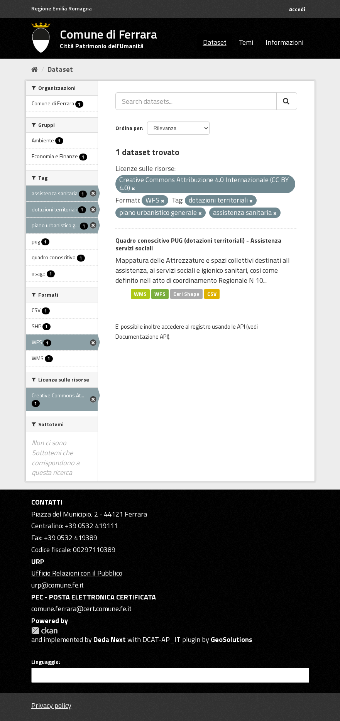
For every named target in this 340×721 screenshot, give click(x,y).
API (241, 326)
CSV (212, 293)
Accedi (297, 9)
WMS (140, 293)
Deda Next (109, 639)
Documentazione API (141, 336)
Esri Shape (186, 293)
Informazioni (284, 42)
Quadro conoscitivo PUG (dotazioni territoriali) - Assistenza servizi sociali (198, 244)
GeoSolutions (231, 639)
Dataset (215, 42)
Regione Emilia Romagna (61, 8)
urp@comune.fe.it (57, 585)
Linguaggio (45, 662)
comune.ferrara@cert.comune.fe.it (81, 608)
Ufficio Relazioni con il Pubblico (76, 573)
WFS (160, 293)
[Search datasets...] (196, 101)
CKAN (44, 630)
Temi (246, 42)
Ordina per (128, 128)
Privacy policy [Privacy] (51, 705)
